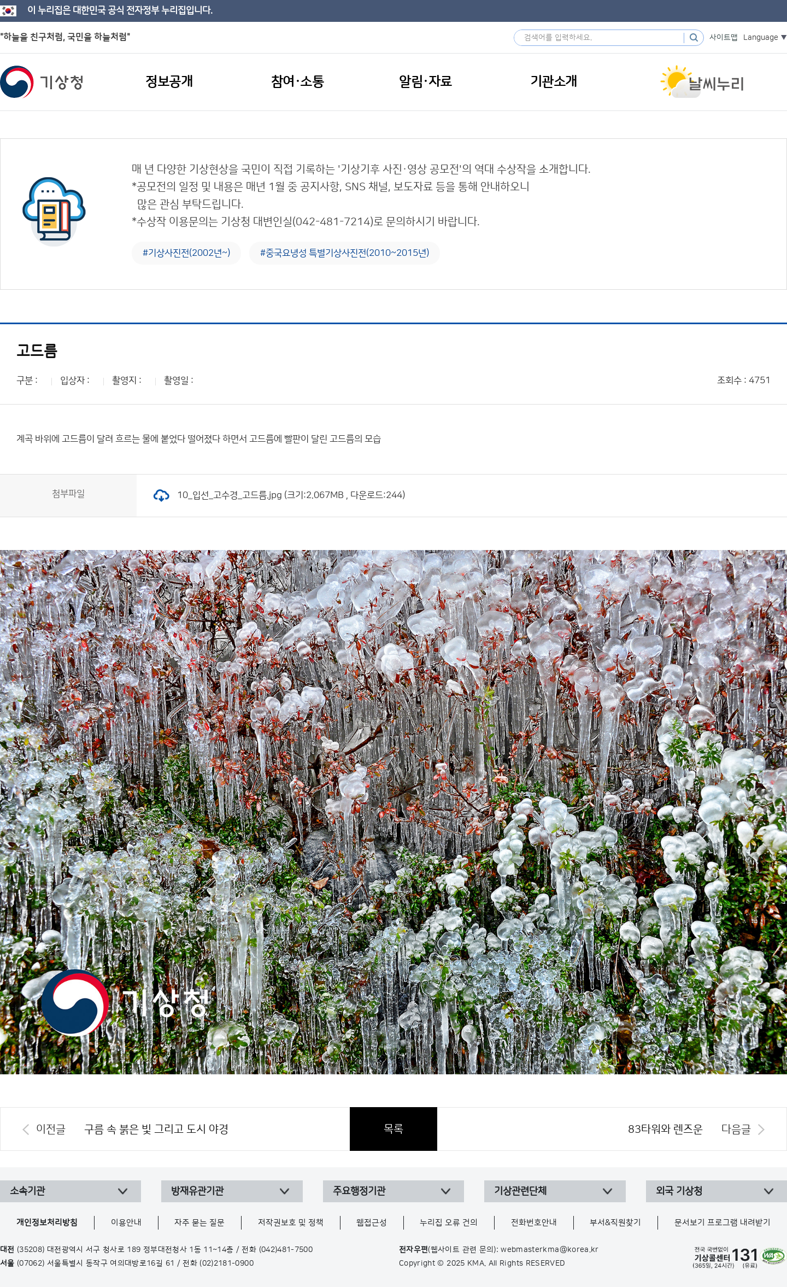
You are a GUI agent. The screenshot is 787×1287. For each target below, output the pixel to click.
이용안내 (126, 1222)
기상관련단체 (520, 1191)
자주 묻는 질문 (199, 1222)
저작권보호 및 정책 (291, 1222)
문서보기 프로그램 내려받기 (722, 1222)
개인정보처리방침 (47, 1222)
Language (760, 37)
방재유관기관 (197, 1191)
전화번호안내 (534, 1222)
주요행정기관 (359, 1191)
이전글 (51, 1130)
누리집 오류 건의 (449, 1222)
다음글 (736, 1130)
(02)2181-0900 (226, 1263)
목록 (393, 1129)
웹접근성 (371, 1222)
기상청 (41, 82)
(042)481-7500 (286, 1249)
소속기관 (27, 1191)
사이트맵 (723, 37)
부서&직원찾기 (615, 1222)
